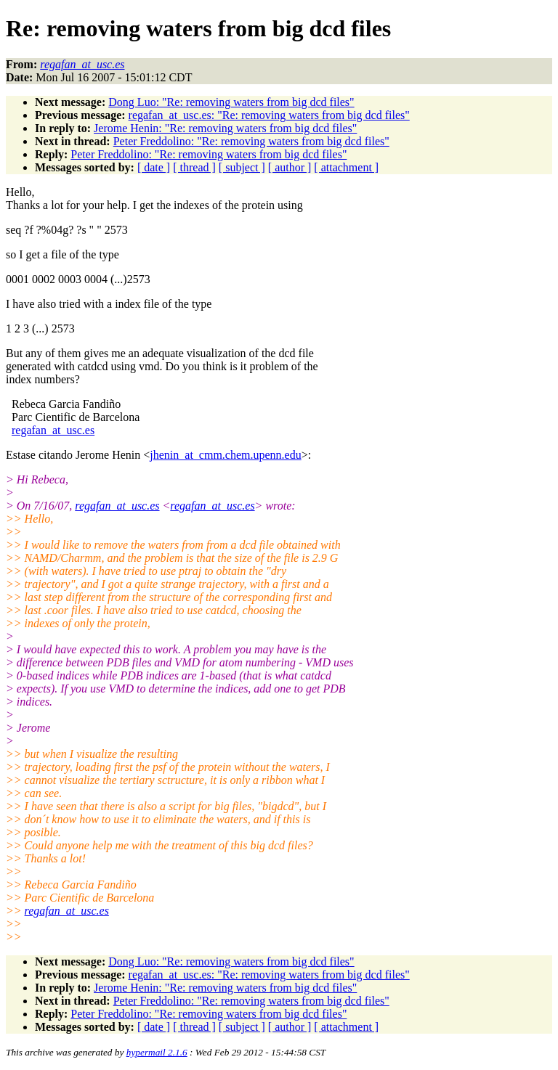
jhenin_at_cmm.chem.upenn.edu (225, 455)
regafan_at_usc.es (53, 430)
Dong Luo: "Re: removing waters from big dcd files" (231, 102)
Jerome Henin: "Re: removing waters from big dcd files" (225, 128)
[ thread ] (194, 167)
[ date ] (153, 167)
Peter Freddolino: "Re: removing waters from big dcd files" (251, 141)
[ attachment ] (346, 167)
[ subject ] (242, 167)
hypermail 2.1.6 (156, 1052)
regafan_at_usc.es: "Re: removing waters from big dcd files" (269, 115)
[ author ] (290, 167)
